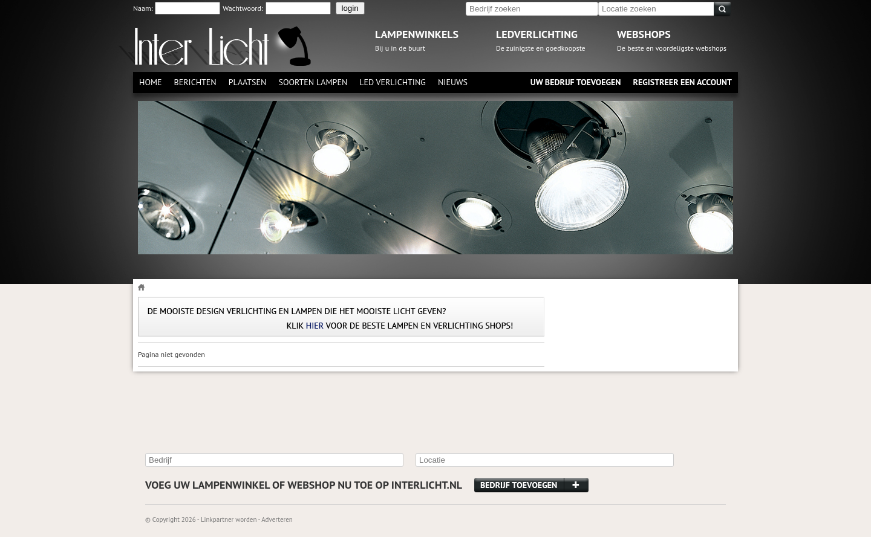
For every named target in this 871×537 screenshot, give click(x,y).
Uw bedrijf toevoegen (575, 82)
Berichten (195, 82)
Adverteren (277, 519)
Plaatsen (248, 82)
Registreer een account (682, 82)
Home (150, 82)
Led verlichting (392, 82)
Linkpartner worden (229, 519)
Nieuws (453, 82)
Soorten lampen (312, 82)
